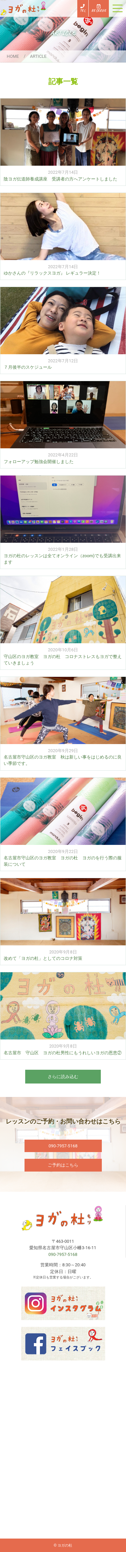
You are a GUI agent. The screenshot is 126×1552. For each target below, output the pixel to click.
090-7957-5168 (62, 1145)
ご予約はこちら (63, 1165)
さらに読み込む (63, 1076)
